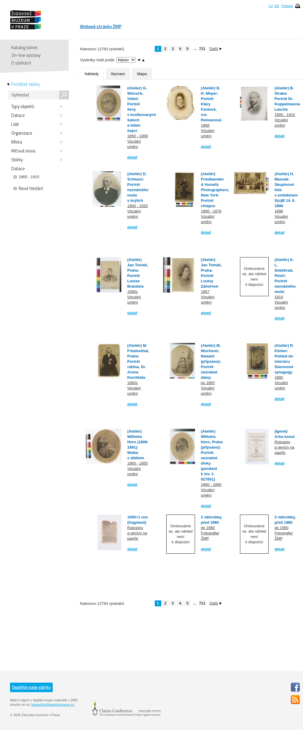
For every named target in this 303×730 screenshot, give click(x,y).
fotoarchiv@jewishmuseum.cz (52, 704)
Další (215, 48)
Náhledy (92, 74)
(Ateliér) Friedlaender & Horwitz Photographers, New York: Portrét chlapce (215, 190)
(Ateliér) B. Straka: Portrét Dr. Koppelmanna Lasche (287, 99)
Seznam (118, 74)
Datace (37, 115)
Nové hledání (28, 188)
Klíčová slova (37, 151)
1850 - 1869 (137, 136)
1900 (279, 377)
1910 (279, 297)
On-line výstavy (26, 55)
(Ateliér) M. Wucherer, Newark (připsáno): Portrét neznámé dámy (211, 361)
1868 (205, 125)
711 (202, 48)
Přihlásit (287, 6)
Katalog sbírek (24, 47)
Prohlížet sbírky (25, 84)
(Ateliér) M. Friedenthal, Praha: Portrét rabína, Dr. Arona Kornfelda (138, 361)
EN (276, 6)
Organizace (37, 133)
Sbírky (37, 159)
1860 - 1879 (211, 211)
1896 (279, 211)
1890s (132, 291)
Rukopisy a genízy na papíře (284, 447)
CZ (271, 6)
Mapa (142, 74)
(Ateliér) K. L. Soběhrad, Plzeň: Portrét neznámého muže (285, 275)
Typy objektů (37, 106)
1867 (205, 291)
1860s (132, 383)
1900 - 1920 (137, 206)
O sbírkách (21, 62)
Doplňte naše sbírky (31, 687)
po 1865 (208, 383)
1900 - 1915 (285, 114)
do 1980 (208, 528)
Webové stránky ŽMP (101, 26)
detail (132, 157)
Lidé (37, 124)
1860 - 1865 (137, 463)
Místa (37, 142)
